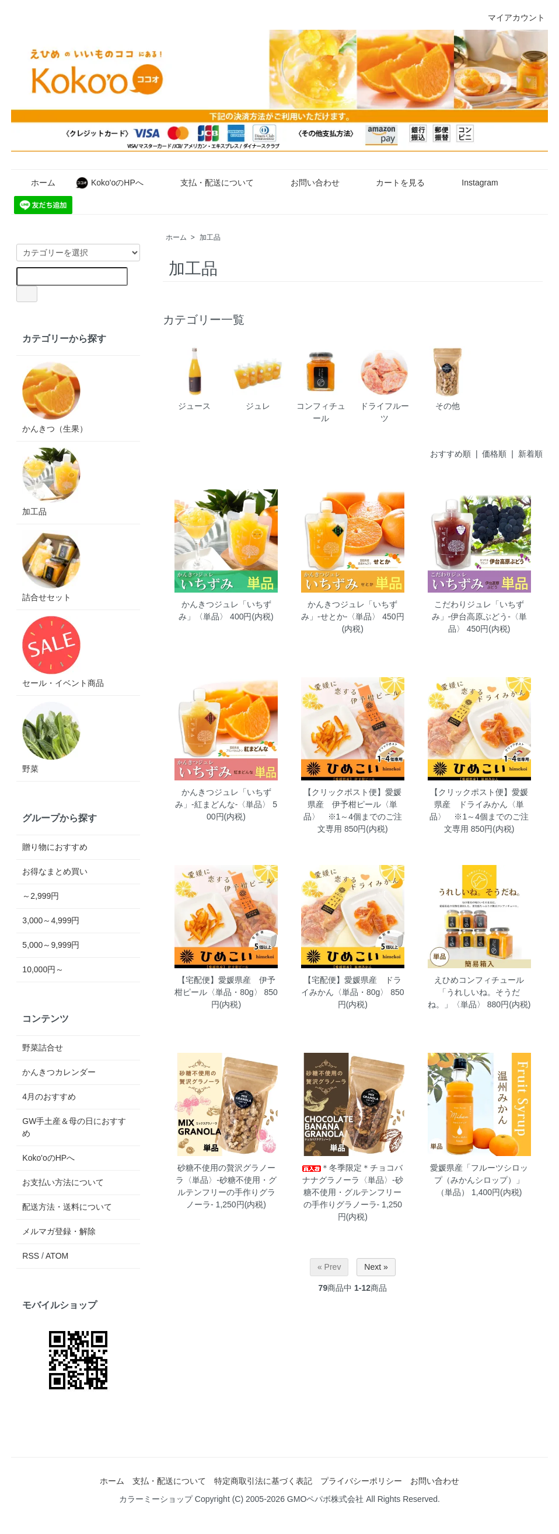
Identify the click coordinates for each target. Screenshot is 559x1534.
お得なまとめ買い (55, 871)
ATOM (57, 1255)
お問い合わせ (307, 182)
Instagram (471, 182)
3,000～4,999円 (50, 920)
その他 (447, 378)
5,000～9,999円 (50, 945)
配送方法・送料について (67, 1206)
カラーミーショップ (156, 1499)
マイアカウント (510, 17)
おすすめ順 (450, 453)
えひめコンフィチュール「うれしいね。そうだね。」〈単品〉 (476, 992)
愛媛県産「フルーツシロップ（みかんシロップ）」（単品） (479, 1180)
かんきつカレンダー (59, 1072)
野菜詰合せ (42, 1047)
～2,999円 (40, 896)
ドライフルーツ (384, 384)
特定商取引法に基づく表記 (263, 1481)
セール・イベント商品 (63, 652)
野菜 (51, 737)
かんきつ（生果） (55, 397)
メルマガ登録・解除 (59, 1231)
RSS (30, 1255)
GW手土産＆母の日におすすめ (74, 1127)
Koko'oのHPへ (109, 182)
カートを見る (392, 182)
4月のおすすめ (49, 1096)
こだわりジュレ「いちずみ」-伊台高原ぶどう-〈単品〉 (479, 616)
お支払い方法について (63, 1182)
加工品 (210, 237)
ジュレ (258, 378)
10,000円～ (43, 969)
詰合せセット (51, 566)
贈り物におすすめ (55, 847)
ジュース (194, 378)
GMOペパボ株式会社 (325, 1499)
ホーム (34, 182)
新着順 (530, 453)
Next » (375, 1267)
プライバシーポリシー (361, 1481)
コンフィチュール (321, 384)
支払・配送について (208, 182)
